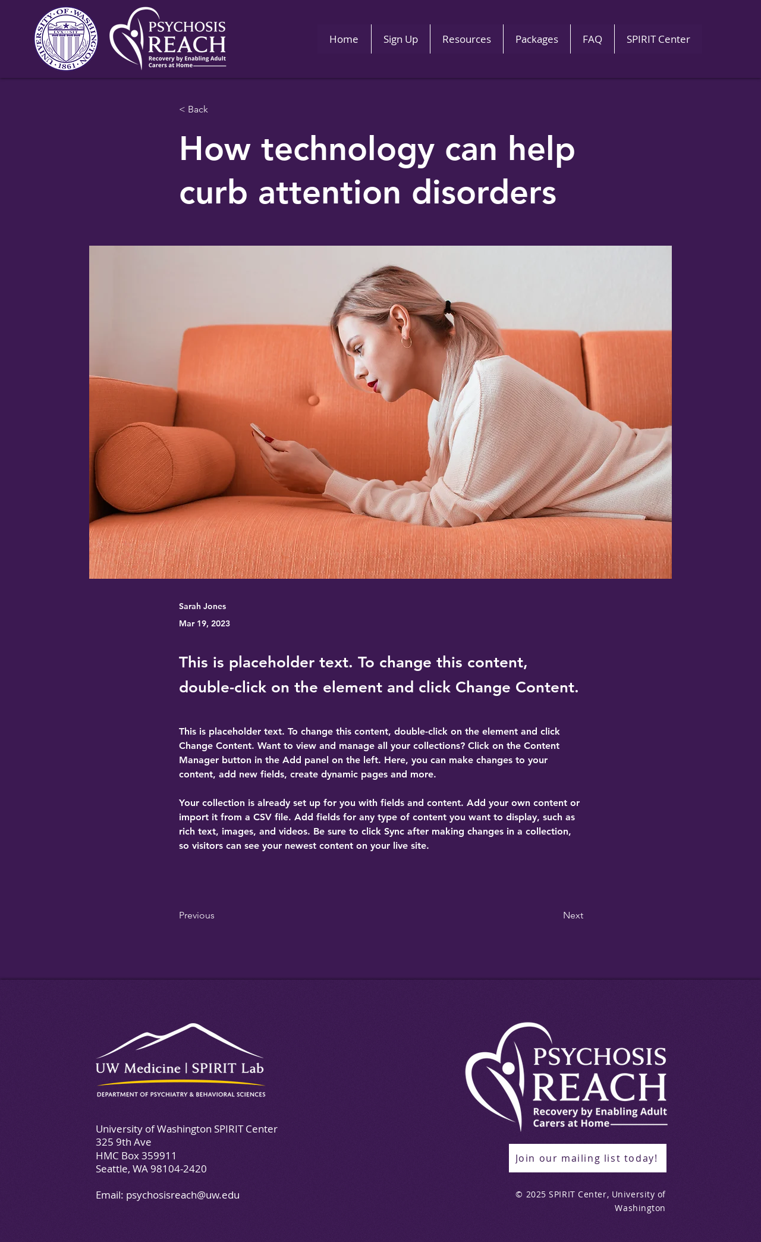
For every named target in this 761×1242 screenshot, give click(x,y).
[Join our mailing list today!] (587, 1158)
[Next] (553, 915)
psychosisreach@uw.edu (183, 1195)
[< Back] (218, 109)
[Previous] (218, 915)
